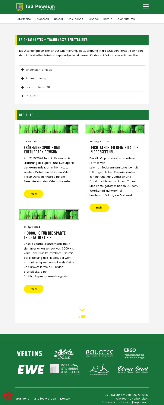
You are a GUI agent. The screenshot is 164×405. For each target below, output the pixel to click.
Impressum (141, 402)
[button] (8, 396)
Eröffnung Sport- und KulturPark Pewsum (42, 150)
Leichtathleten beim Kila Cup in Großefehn (114, 150)
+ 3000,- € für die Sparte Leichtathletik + (45, 235)
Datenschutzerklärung (116, 402)
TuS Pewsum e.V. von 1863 (119, 395)
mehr (35, 194)
